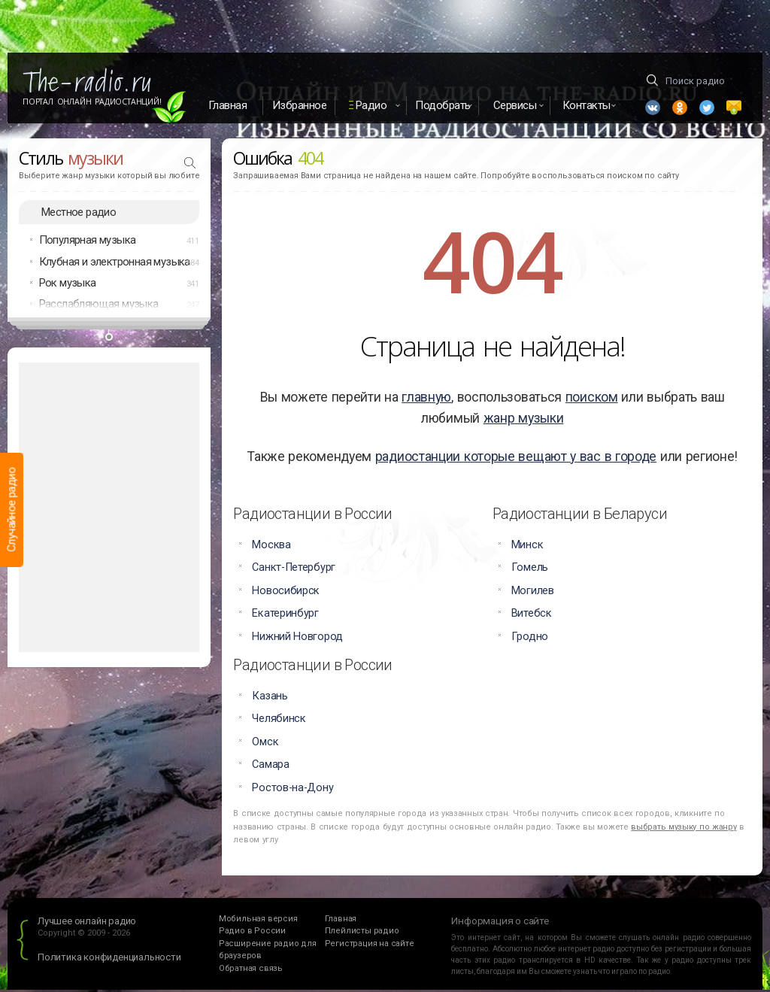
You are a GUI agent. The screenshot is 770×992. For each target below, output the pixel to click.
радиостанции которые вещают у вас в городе (515, 458)
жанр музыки (524, 420)
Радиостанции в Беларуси (580, 516)
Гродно (529, 638)
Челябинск (278, 720)
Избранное (299, 105)
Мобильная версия (258, 920)
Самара (270, 766)
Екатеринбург (285, 615)
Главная (227, 105)
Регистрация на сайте (369, 945)
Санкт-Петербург (293, 569)
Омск (265, 743)
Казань (269, 697)
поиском (591, 399)
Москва (271, 547)
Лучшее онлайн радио (87, 922)
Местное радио (78, 213)
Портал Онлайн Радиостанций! (92, 101)
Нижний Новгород (297, 638)
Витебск (531, 615)
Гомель (529, 569)
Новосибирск (286, 592)
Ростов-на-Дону (292, 789)
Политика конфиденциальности (109, 959)
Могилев (532, 592)
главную (426, 399)
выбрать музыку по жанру (683, 828)
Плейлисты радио (362, 933)
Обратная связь (251, 970)
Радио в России (252, 933)
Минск (527, 547)
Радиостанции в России (312, 516)
